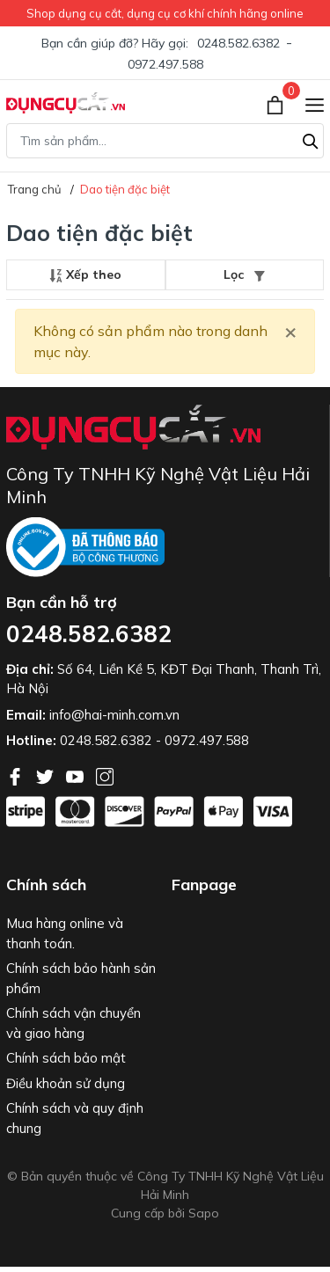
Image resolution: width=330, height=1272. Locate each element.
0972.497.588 (165, 64)
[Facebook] (16, 775)
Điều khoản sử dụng (65, 1083)
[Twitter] (46, 775)
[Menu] (314, 103)
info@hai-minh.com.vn (114, 714)
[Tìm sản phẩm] (165, 140)
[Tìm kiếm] (310, 139)
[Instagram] (105, 775)
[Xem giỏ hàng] (277, 103)
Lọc (244, 274)
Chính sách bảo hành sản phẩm (81, 978)
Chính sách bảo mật (66, 1057)
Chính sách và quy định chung (74, 1118)
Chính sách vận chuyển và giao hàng (73, 1023)
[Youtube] (76, 775)
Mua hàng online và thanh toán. (64, 933)
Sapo (203, 1213)
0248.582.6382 (238, 43)
